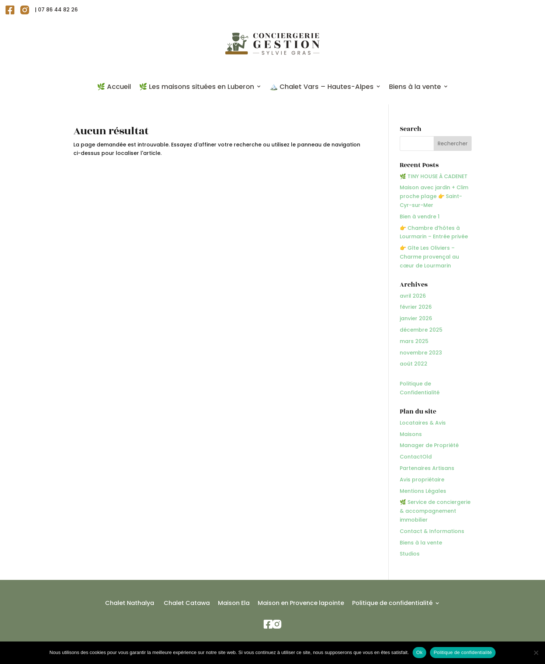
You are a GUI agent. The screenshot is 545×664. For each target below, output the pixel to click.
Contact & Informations (432, 531)
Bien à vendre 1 (420, 216)
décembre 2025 (421, 329)
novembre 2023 (421, 352)
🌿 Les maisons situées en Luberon (196, 86)
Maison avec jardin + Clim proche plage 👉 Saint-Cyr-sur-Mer (434, 196)
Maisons (411, 434)
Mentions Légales (423, 491)
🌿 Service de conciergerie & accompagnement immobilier (435, 510)
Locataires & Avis (423, 422)
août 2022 (413, 363)
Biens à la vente (415, 86)
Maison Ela (234, 604)
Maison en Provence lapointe (301, 604)
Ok (419, 652)
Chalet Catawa (186, 604)
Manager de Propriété (429, 445)
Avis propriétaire (422, 479)
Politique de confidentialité (392, 604)
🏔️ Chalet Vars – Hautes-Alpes (322, 86)
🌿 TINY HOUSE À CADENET (434, 176)
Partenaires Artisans (427, 468)
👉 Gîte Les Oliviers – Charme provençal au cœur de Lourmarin (429, 256)
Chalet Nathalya (129, 604)
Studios (410, 553)
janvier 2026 (416, 318)
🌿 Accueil (114, 86)
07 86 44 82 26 (58, 9)
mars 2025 (414, 341)
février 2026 (416, 307)
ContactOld (416, 456)
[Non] (535, 652)
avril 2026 (413, 296)
